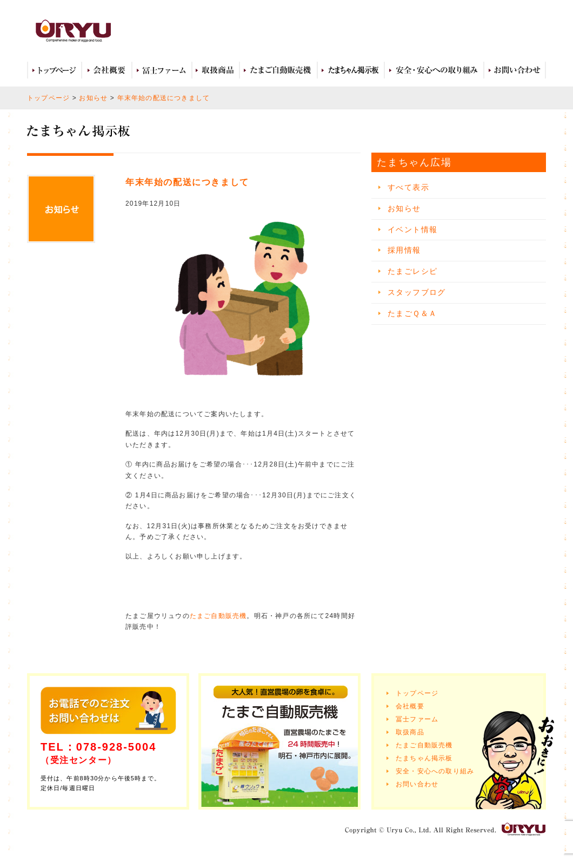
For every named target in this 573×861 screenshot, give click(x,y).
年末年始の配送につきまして (163, 98)
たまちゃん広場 (350, 70)
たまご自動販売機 (278, 70)
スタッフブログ (417, 292)
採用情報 (404, 250)
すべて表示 (408, 187)
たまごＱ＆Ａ (412, 313)
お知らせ (93, 98)
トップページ (54, 70)
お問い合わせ (515, 70)
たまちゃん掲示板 (424, 758)
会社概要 (107, 70)
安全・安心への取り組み (434, 70)
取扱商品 (215, 70)
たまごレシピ (412, 271)
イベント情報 (412, 229)
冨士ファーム (162, 70)
